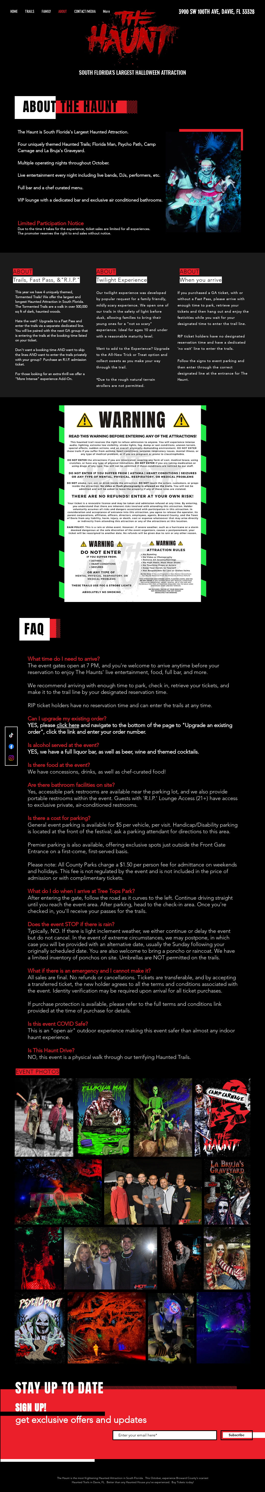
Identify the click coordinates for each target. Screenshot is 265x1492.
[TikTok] (11, 735)
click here (68, 725)
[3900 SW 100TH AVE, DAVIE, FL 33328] (208, 11)
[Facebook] (11, 746)
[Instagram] (11, 757)
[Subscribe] (237, 1435)
